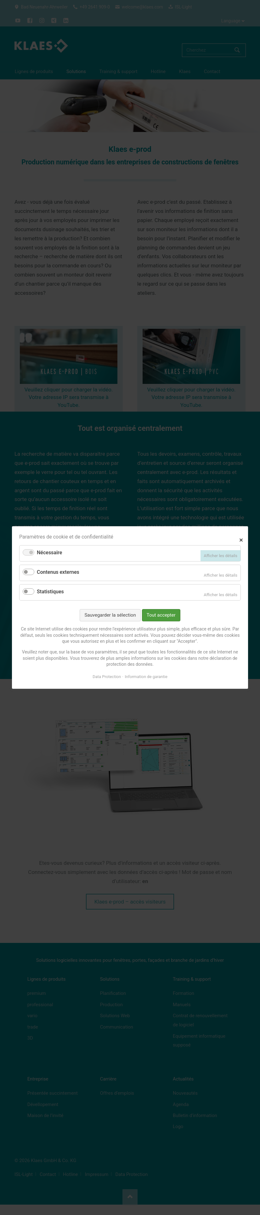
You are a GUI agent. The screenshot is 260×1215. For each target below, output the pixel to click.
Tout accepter (161, 615)
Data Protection (107, 676)
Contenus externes (58, 572)
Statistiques (50, 592)
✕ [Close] (241, 539)
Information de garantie (146, 676)
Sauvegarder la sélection (110, 615)
